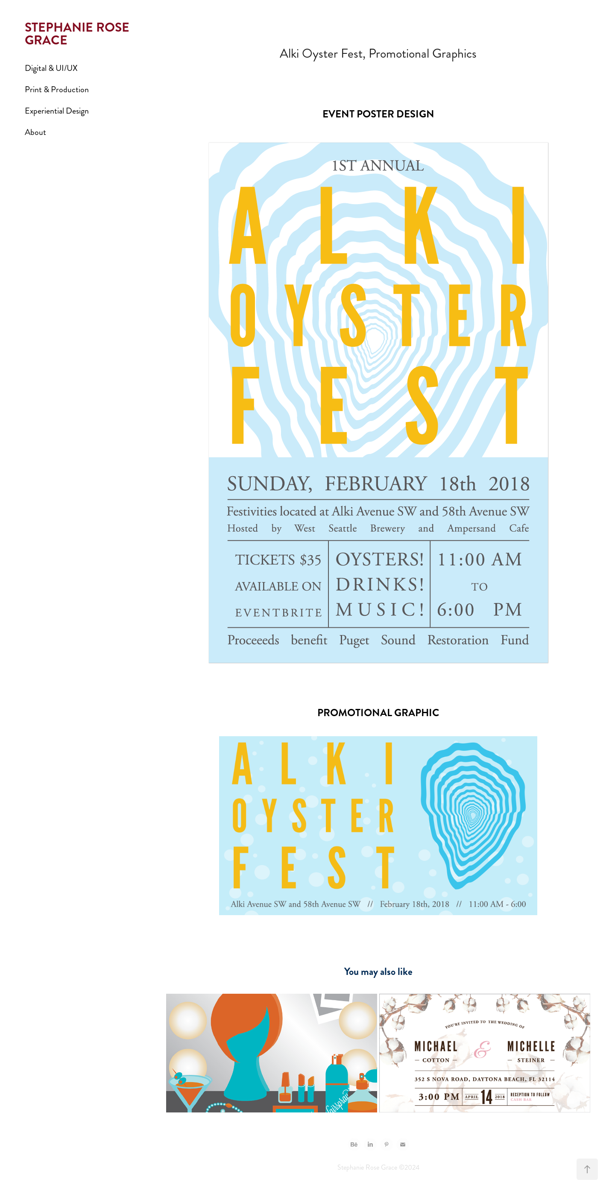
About (35, 132)
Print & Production (57, 89)
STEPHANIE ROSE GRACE (78, 34)
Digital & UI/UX (51, 68)
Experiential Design (57, 111)
